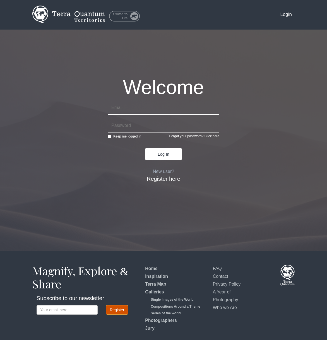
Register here (163, 179)
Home (151, 268)
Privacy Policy (227, 284)
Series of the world (166, 313)
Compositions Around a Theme (175, 306)
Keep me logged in (124, 136)
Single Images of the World (172, 300)
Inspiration (156, 276)
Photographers (161, 320)
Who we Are (225, 307)
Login (286, 14)
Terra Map (155, 284)
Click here (212, 136)
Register (117, 310)
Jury (150, 328)
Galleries (154, 292)
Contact (220, 276)
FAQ (217, 268)
